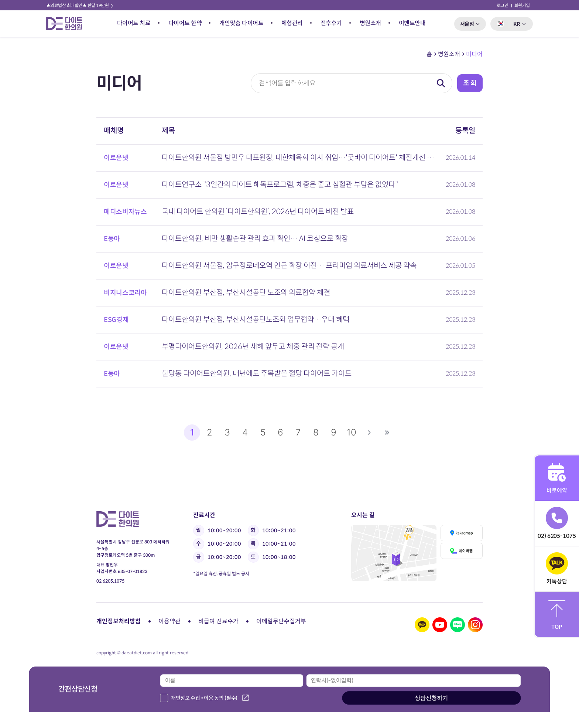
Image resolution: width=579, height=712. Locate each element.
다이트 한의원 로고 (67, 23)
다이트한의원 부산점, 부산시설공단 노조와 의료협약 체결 (246, 292)
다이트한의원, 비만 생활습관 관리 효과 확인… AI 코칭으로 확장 (255, 238)
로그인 (502, 5)
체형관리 (292, 23)
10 (351, 432)
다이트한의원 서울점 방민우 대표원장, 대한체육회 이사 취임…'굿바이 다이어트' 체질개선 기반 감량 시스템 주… (299, 157)
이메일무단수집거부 (281, 621)
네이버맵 (461, 550)
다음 (369, 432)
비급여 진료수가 (218, 621)
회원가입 (522, 5)
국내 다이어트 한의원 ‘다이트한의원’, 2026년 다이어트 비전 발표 (258, 211)
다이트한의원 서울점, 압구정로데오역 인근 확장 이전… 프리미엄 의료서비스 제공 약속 (289, 265)
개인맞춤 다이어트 (241, 23)
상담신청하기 (431, 698)
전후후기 (331, 23)
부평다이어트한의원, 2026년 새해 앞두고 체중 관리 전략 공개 (253, 346)
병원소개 (370, 23)
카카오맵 (461, 533)
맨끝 (387, 432)
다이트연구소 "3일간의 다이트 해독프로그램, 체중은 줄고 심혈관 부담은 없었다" (280, 184)
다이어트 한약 (185, 23)
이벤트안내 (412, 23)
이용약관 (169, 621)
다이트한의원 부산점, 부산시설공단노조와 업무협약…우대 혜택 (255, 319)
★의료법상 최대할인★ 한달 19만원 (80, 5)
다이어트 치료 (134, 23)
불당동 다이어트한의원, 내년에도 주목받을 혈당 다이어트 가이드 (257, 373)
